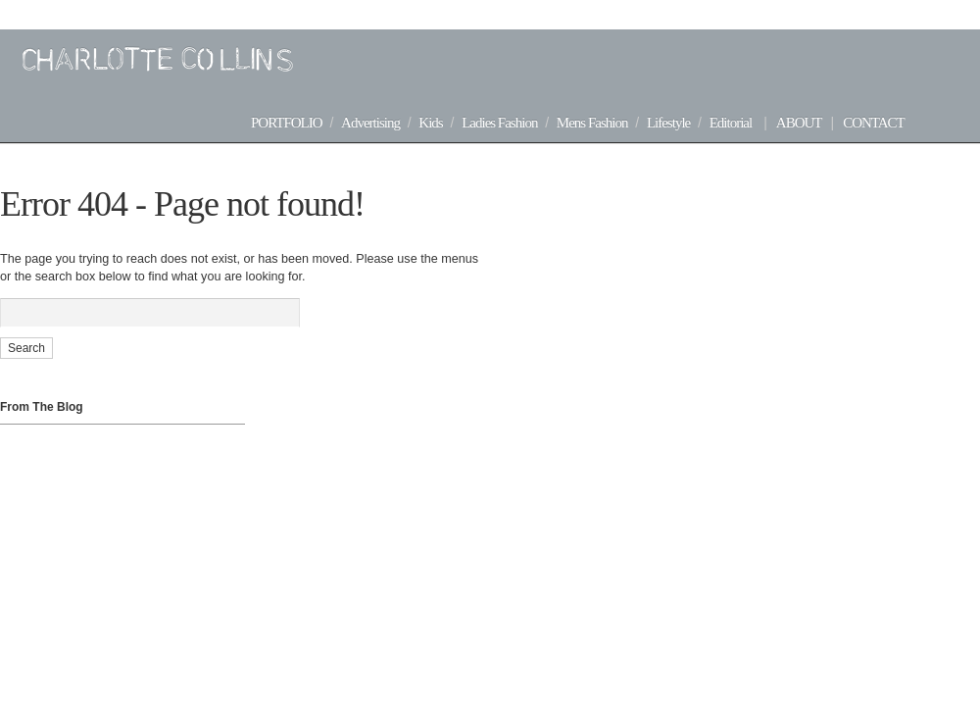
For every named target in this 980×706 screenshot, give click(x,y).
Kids (430, 122)
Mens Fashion (592, 122)
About (799, 122)
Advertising (370, 122)
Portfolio (286, 122)
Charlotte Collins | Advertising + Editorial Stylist (147, 60)
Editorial (731, 122)
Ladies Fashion (499, 122)
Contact (874, 122)
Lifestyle (668, 122)
